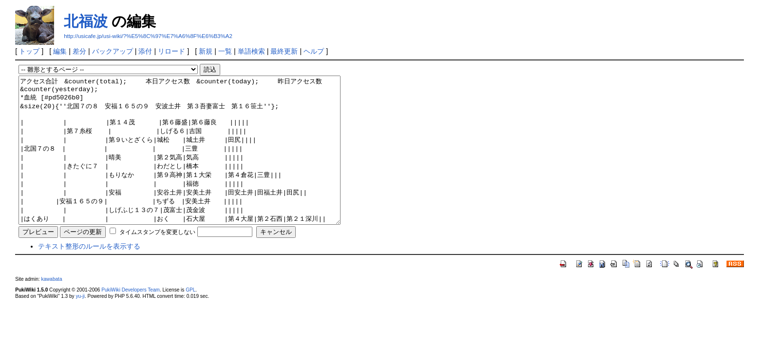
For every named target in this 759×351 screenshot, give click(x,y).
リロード (171, 51)
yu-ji (80, 325)
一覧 (225, 51)
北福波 (86, 21)
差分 (79, 51)
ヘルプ (314, 51)
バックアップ (112, 51)
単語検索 (251, 51)
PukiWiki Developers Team (130, 319)
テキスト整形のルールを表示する (89, 275)
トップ (29, 51)
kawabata (51, 308)
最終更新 (284, 51)
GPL (190, 319)
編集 (60, 51)
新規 (205, 51)
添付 (145, 51)
